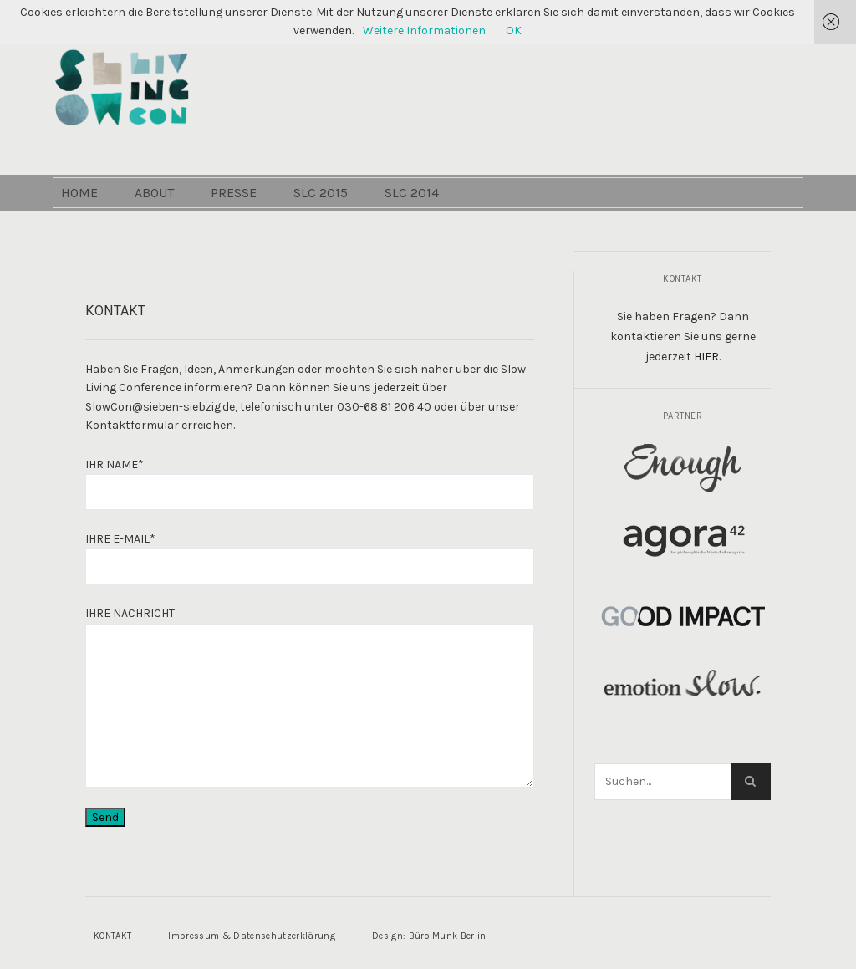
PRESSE (261, 234)
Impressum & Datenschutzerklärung (251, 936)
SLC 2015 (348, 234)
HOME (107, 234)
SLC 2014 (439, 234)
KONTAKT (112, 936)
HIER (706, 356)
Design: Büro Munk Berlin (429, 936)
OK (514, 30)
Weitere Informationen (424, 30)
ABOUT (181, 234)
